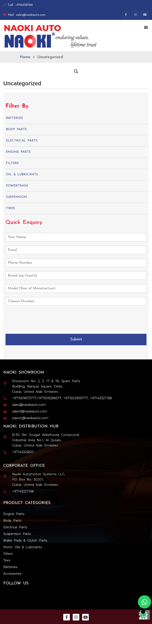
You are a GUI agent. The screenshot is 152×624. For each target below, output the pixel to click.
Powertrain (17, 185)
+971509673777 (24, 398)
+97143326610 (23, 452)
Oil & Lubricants (22, 174)
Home (25, 57)
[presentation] (33, 323)
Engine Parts (18, 152)
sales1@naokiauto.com (29, 411)
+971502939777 (75, 398)
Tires (10, 208)
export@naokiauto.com (30, 418)
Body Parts (16, 129)
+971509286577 (49, 398)
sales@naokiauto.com (30, 14)
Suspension (16, 197)
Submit (76, 339)
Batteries (14, 118)
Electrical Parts (21, 140)
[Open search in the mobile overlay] (76, 71)
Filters (12, 163)
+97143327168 (24, 5)
